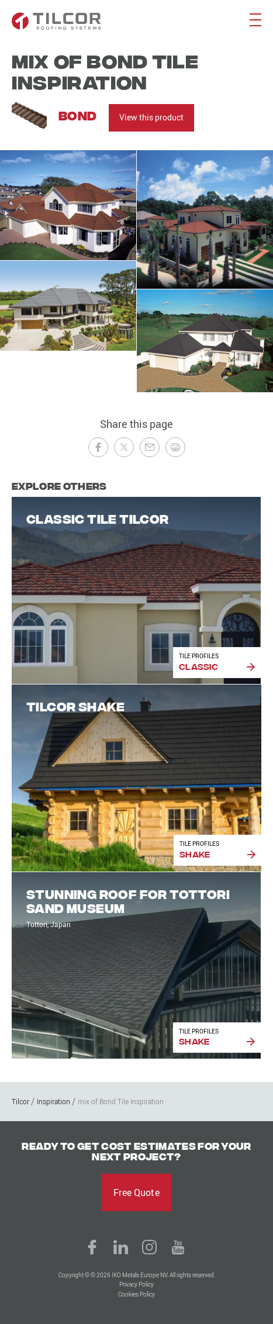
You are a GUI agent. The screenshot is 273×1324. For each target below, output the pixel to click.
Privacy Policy (136, 1284)
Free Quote (136, 1192)
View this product (151, 117)
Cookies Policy (136, 1294)
